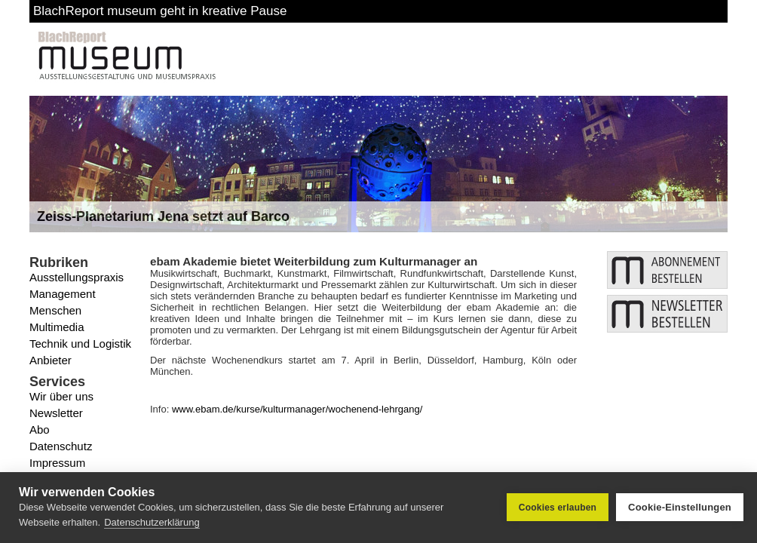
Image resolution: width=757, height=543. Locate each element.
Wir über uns (61, 396)
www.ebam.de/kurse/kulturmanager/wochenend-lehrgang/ (297, 409)
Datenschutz (60, 446)
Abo (39, 429)
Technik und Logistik (80, 343)
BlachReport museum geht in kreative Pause (160, 11)
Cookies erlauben (557, 507)
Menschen (55, 310)
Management (62, 293)
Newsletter (56, 412)
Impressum (57, 462)
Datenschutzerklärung (151, 522)
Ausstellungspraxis (76, 277)
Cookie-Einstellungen (679, 507)
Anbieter (50, 360)
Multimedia (56, 327)
